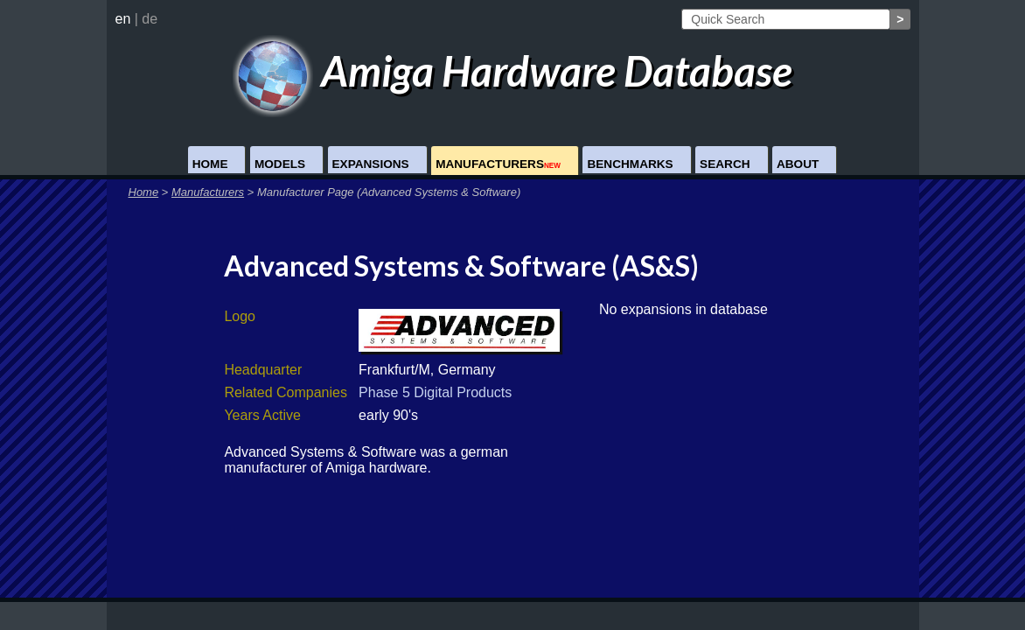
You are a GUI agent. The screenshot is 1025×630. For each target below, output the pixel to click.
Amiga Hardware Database (513, 70)
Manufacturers (498, 164)
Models (280, 164)
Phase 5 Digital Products (435, 392)
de (149, 18)
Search (725, 164)
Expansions (370, 164)
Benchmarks (630, 164)
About (798, 164)
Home (210, 164)
